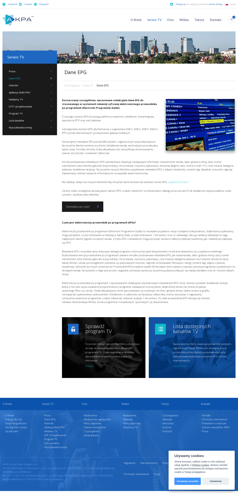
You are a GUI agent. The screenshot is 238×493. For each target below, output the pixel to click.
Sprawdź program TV (98, 329)
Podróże (167, 433)
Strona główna (72, 85)
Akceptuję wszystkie (187, 481)
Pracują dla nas (13, 421)
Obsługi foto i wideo (16, 429)
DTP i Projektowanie (55, 437)
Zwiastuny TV (130, 429)
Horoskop (168, 425)
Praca (205, 433)
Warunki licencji (149, 465)
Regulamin (130, 465)
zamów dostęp (215, 4)
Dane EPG (13, 78)
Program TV (14, 114)
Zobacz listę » (180, 366)
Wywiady (128, 421)
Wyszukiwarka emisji (19, 128)
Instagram (41, 4)
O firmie (136, 20)
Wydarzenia (90, 417)
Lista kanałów (15, 121)
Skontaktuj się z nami (83, 206)
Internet (12, 85)
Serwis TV (154, 20)
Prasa (10, 71)
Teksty (199, 20)
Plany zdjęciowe (92, 425)
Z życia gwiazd (91, 433)
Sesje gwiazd (91, 437)
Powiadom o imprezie (214, 425)
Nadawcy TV (14, 100)
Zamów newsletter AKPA (216, 429)
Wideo (184, 20)
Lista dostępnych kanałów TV (192, 329)
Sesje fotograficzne (16, 425)
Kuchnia (166, 429)
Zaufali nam (11, 433)
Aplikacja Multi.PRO (18, 93)
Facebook (9, 4)
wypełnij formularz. (178, 182)
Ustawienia (215, 481)
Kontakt (215, 20)
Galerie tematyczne (95, 429)
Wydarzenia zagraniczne (97, 421)
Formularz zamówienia (214, 421)
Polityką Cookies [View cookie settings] (200, 465)
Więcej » (89, 366)
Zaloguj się (178, 4)
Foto (170, 20)
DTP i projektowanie (19, 107)
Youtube (25, 4)
